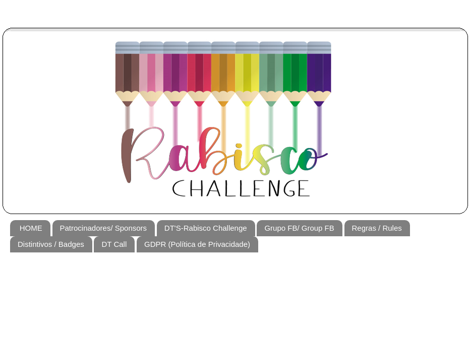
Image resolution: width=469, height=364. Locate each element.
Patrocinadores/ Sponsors (103, 228)
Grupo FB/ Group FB (299, 228)
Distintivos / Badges (51, 244)
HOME (31, 228)
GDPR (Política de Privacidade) (197, 244)
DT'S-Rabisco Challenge (205, 228)
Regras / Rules (377, 228)
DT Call (114, 244)
